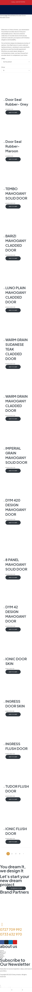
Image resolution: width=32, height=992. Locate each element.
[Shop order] (16, 62)
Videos (2, 956)
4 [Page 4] (19, 854)
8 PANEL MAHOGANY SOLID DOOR (16, 564)
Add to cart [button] (13, 112)
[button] (24, 10)
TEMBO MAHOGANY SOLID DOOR (16, 193)
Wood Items (12, 15)
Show (3, 67)
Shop (1, 954)
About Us (3, 952)
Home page (3, 15)
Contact (2, 953)
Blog (1, 957)
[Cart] (22, 990)
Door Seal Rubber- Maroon (13, 146)
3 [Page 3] (15, 854)
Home (2, 950)
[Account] (12, 990)
